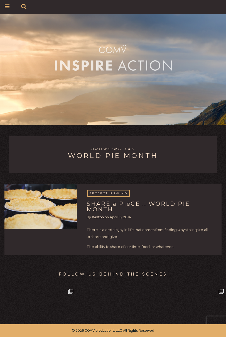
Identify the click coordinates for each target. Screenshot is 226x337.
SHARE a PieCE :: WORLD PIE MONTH (138, 206)
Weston (98, 217)
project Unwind (108, 193)
